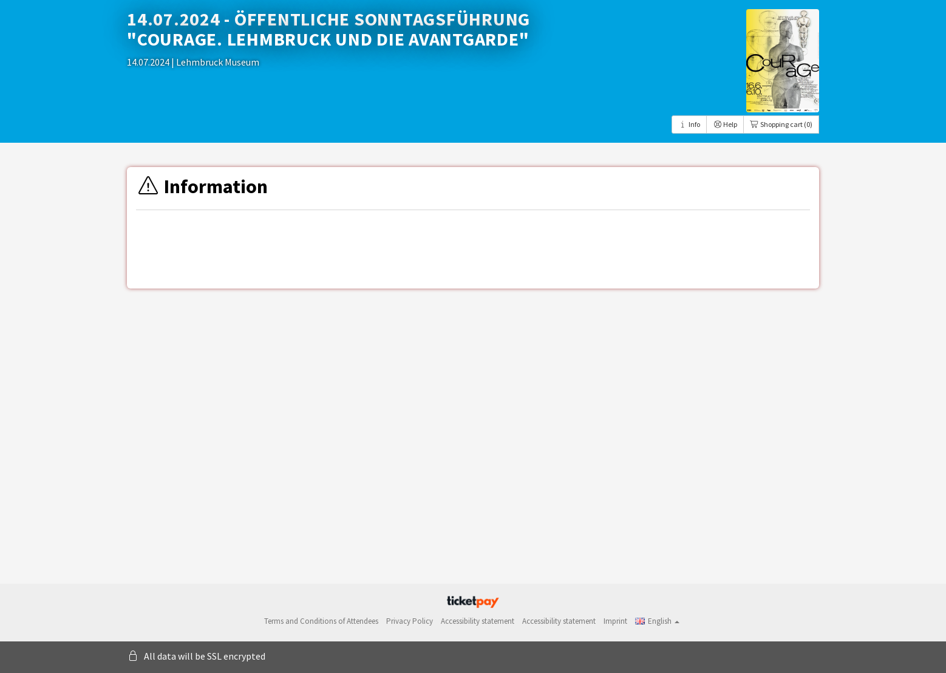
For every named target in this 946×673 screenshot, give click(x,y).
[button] (657, 621)
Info (689, 124)
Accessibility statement (477, 621)
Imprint (615, 621)
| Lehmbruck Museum (215, 62)
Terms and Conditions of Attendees (321, 621)
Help (725, 124)
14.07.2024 (149, 62)
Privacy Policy (409, 621)
